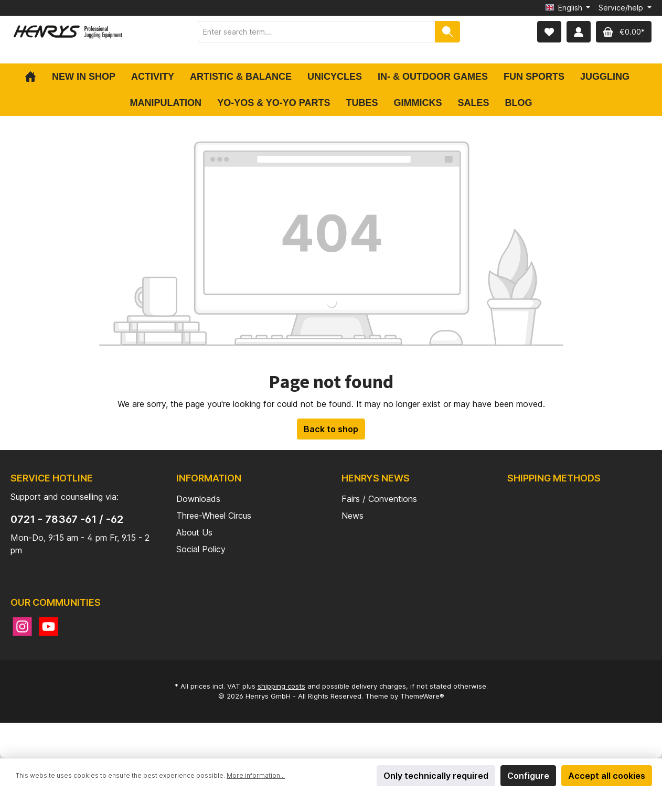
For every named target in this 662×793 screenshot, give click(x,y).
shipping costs (281, 686)
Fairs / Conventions (379, 499)
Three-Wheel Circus (213, 515)
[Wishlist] (549, 31)
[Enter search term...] (316, 31)
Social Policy (201, 549)
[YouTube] (48, 626)
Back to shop (331, 429)
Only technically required (435, 775)
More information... (256, 775)
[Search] (447, 31)
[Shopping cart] (624, 31)
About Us (194, 532)
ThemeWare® (422, 696)
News (352, 515)
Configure (528, 775)
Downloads (198, 499)
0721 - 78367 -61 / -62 (66, 519)
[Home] (34, 76)
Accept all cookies (606, 775)
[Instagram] (22, 626)
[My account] (579, 31)
